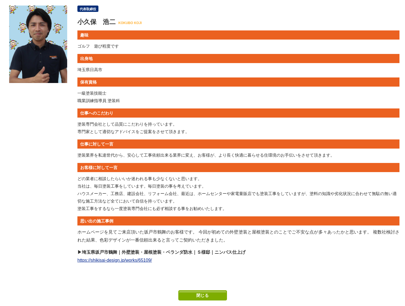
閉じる (202, 295)
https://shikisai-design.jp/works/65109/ (114, 260)
